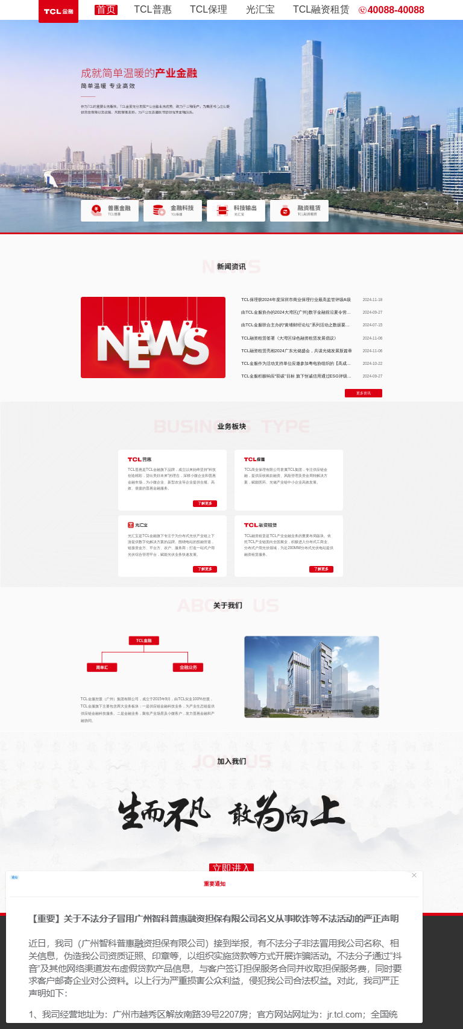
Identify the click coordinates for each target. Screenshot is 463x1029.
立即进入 (231, 868)
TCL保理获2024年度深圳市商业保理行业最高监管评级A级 (295, 299)
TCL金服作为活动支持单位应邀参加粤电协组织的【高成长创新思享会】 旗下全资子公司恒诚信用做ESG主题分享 (347, 363)
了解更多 (205, 503)
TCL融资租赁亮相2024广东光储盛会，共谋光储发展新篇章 (296, 350)
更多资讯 (363, 393)
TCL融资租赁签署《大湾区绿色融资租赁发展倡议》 (289, 338)
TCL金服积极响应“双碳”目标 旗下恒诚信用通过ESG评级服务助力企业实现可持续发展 (321, 376)
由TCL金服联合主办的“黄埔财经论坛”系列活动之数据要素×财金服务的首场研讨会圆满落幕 (326, 325)
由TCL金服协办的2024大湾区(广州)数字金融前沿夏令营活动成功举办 (306, 312)
